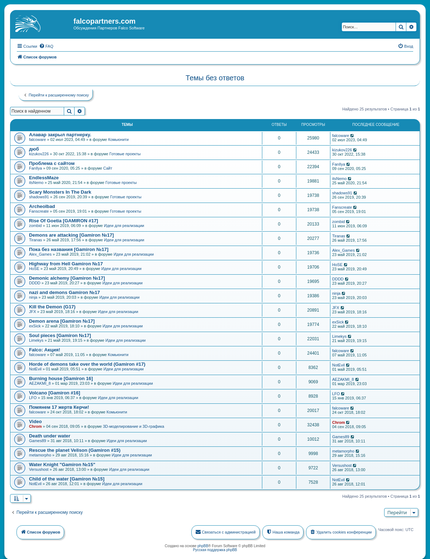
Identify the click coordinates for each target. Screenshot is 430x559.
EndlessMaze (44, 177)
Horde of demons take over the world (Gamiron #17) (87, 363)
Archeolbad (42, 206)
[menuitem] (46, 46)
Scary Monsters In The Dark (60, 191)
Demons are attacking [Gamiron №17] (71, 234)
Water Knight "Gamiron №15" (62, 464)
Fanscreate (39, 211)
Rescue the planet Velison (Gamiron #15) (74, 450)
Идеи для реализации (124, 225)
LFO (33, 397)
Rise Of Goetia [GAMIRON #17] (63, 220)
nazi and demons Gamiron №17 (64, 292)
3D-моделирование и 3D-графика (133, 426)
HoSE (34, 268)
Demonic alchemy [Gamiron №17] (67, 277)
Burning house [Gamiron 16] (61, 378)
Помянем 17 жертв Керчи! (59, 406)
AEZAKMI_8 (40, 383)
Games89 (37, 440)
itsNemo (36, 182)
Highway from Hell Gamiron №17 (66, 263)
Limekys (36, 340)
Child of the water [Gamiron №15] (66, 478)
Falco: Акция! (44, 349)
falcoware (37, 139)
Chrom (35, 426)
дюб (34, 148)
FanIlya (35, 168)
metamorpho (40, 455)
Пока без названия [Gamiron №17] (69, 249)
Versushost (38, 469)
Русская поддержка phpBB (215, 549)
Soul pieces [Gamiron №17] (60, 335)
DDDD (34, 282)
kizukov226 (39, 153)
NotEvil (35, 368)
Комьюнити (118, 139)
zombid (35, 225)
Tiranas (35, 239)
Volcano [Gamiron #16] (54, 392)
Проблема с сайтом (52, 163)
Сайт (107, 168)
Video (35, 421)
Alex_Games (40, 254)
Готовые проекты (124, 153)
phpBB (202, 546)
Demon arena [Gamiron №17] (62, 320)
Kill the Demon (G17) (52, 306)
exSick (34, 325)
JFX (32, 311)
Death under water (49, 435)
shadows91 (39, 196)
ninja (33, 297)
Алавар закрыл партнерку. (60, 134)
